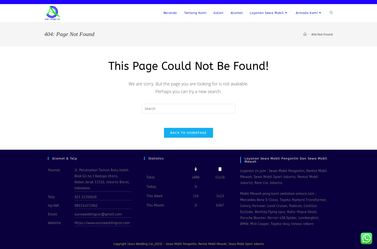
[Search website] (331, 13)
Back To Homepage (188, 132)
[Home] (305, 34)
